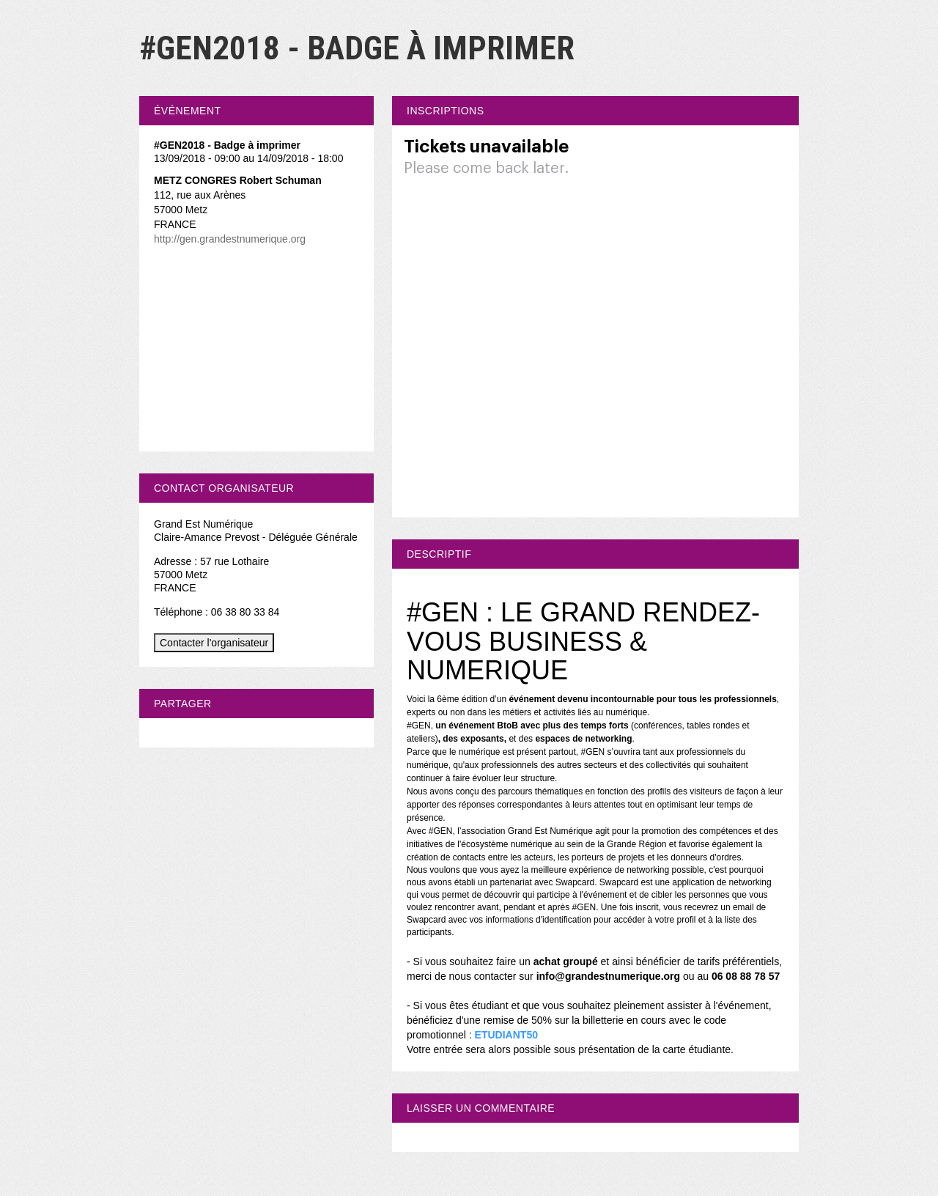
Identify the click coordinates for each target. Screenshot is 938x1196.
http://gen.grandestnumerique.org (230, 239)
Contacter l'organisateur (214, 643)
